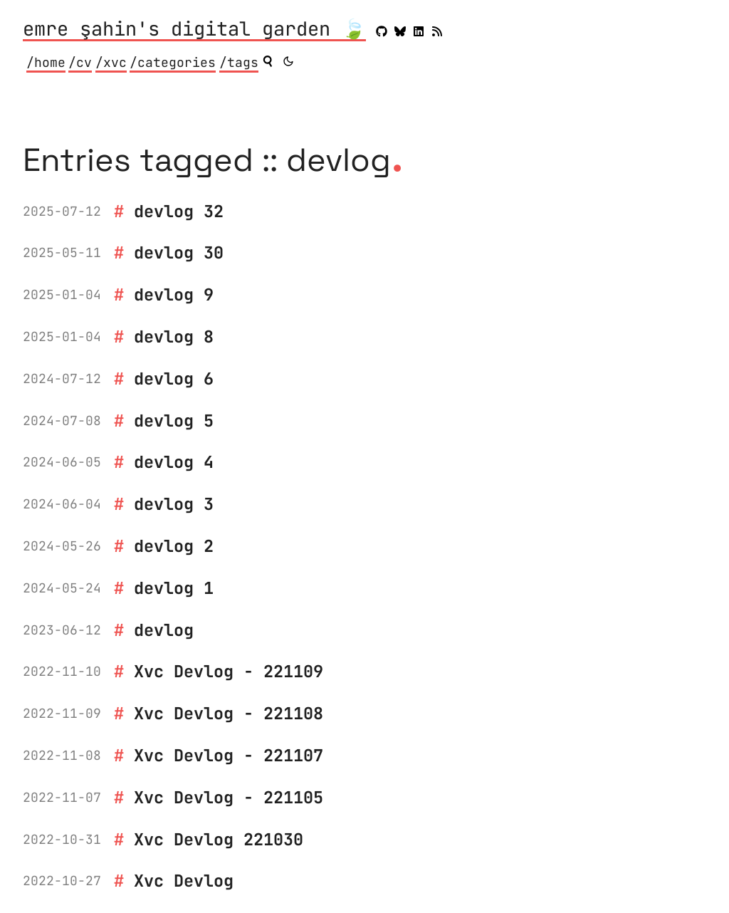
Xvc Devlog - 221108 (228, 713)
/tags (238, 62)
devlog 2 (174, 546)
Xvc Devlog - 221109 (228, 671)
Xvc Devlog (184, 881)
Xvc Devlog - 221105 (228, 797)
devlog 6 (174, 378)
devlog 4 (174, 462)
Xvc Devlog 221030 (218, 839)
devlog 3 (174, 504)
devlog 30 (179, 252)
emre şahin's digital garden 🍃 (194, 30)
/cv (80, 62)
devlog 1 (174, 588)
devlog (164, 630)
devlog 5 (174, 420)
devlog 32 (179, 211)
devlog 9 (174, 294)
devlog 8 (174, 336)
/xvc (111, 62)
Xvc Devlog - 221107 (228, 755)
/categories (173, 62)
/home (45, 62)
